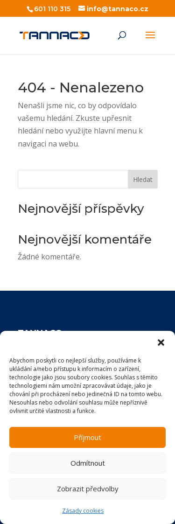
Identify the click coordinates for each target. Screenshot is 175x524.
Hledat (143, 179)
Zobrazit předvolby (88, 488)
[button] (161, 342)
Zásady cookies (83, 511)
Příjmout (87, 437)
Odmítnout (87, 463)
